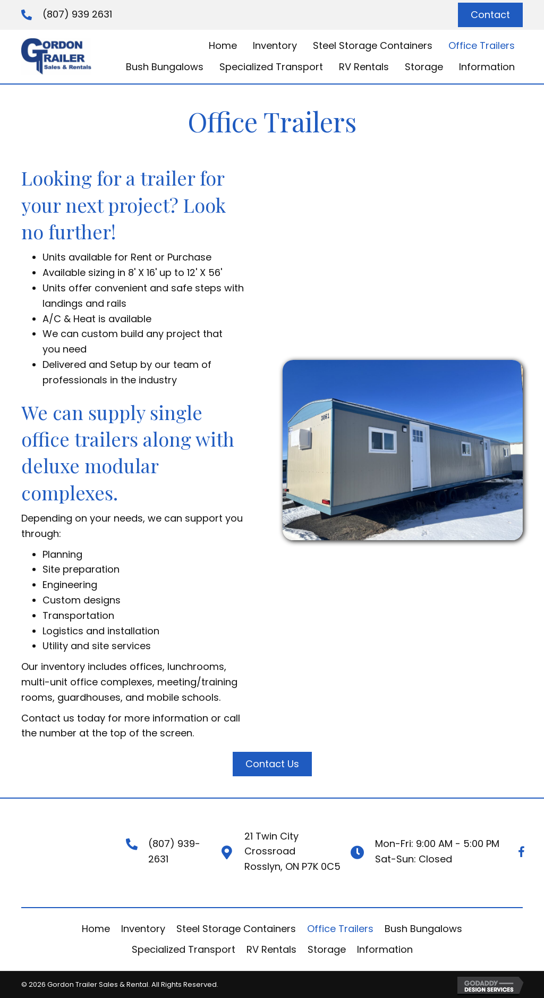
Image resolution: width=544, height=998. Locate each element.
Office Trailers (340, 928)
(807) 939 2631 (77, 14)
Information (385, 949)
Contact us (47, 718)
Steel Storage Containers (236, 928)
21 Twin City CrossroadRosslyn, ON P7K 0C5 (292, 851)
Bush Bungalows (423, 928)
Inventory (143, 928)
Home (96, 928)
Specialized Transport (183, 949)
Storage (327, 949)
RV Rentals (271, 949)
